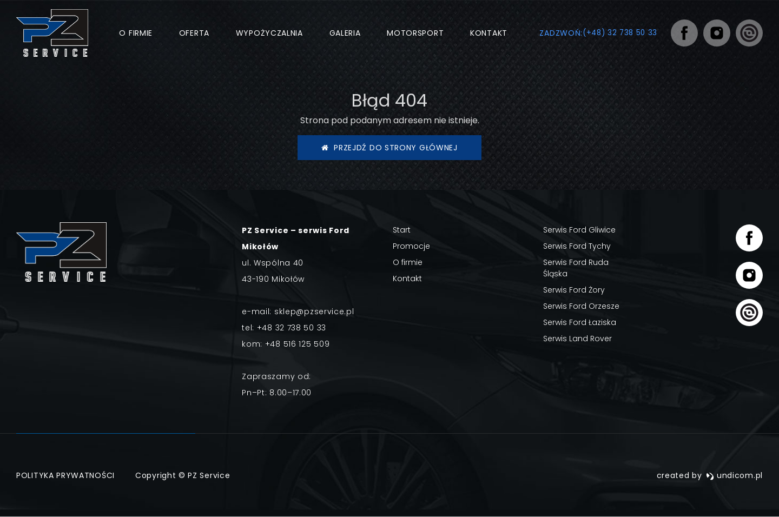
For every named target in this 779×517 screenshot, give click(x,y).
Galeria (343, 33)
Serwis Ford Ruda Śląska (576, 268)
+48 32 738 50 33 (291, 327)
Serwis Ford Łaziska (579, 322)
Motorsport (413, 33)
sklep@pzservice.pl (314, 311)
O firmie (134, 33)
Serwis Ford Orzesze (581, 306)
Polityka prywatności (65, 475)
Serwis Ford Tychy (577, 246)
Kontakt (486, 33)
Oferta (192, 33)
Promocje (411, 246)
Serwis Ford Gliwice (579, 229)
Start (402, 229)
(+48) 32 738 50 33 (617, 33)
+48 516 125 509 (297, 344)
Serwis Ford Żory (574, 289)
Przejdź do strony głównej (389, 147)
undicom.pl (734, 475)
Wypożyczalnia (267, 33)
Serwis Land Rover (577, 338)
